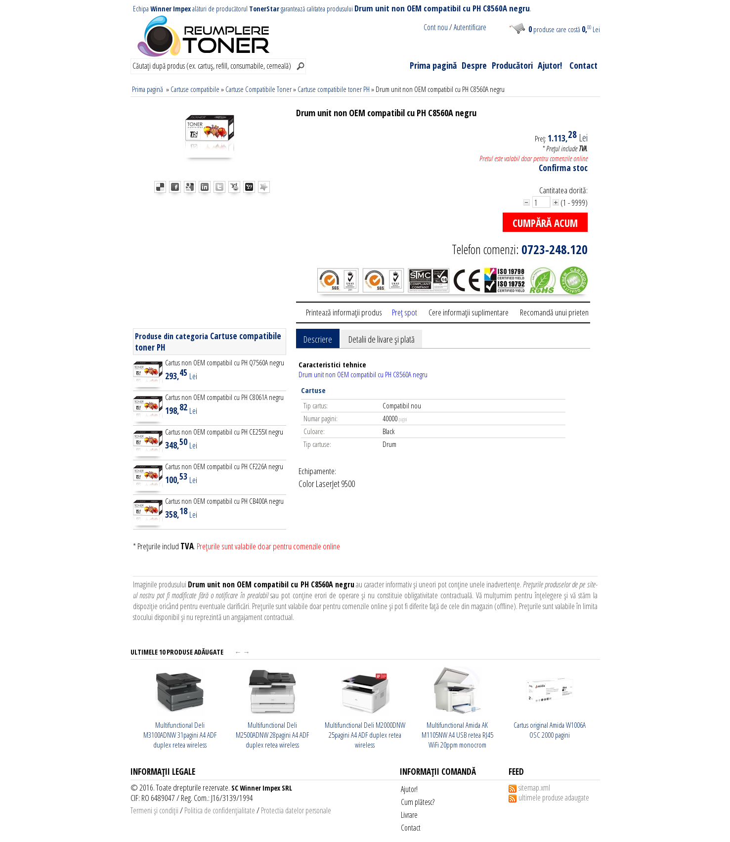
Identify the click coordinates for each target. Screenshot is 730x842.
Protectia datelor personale (296, 810)
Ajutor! (550, 65)
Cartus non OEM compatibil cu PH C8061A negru (224, 397)
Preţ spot (404, 312)
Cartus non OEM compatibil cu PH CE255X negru (224, 432)
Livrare (409, 814)
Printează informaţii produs (344, 312)
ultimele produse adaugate (553, 797)
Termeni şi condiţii (154, 810)
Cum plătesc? (417, 802)
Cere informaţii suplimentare (469, 312)
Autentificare (470, 27)
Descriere (317, 339)
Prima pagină (433, 65)
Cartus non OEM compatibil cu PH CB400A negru (224, 501)
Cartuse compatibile (195, 89)
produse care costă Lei (564, 29)
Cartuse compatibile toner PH (334, 89)
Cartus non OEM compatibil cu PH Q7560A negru (224, 362)
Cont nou (436, 27)
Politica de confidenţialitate (219, 810)
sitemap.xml (534, 788)
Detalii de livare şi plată (381, 339)
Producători (512, 65)
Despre (474, 65)
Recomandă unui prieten (554, 312)
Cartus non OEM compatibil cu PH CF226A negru (224, 466)
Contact (583, 65)
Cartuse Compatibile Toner (258, 89)
